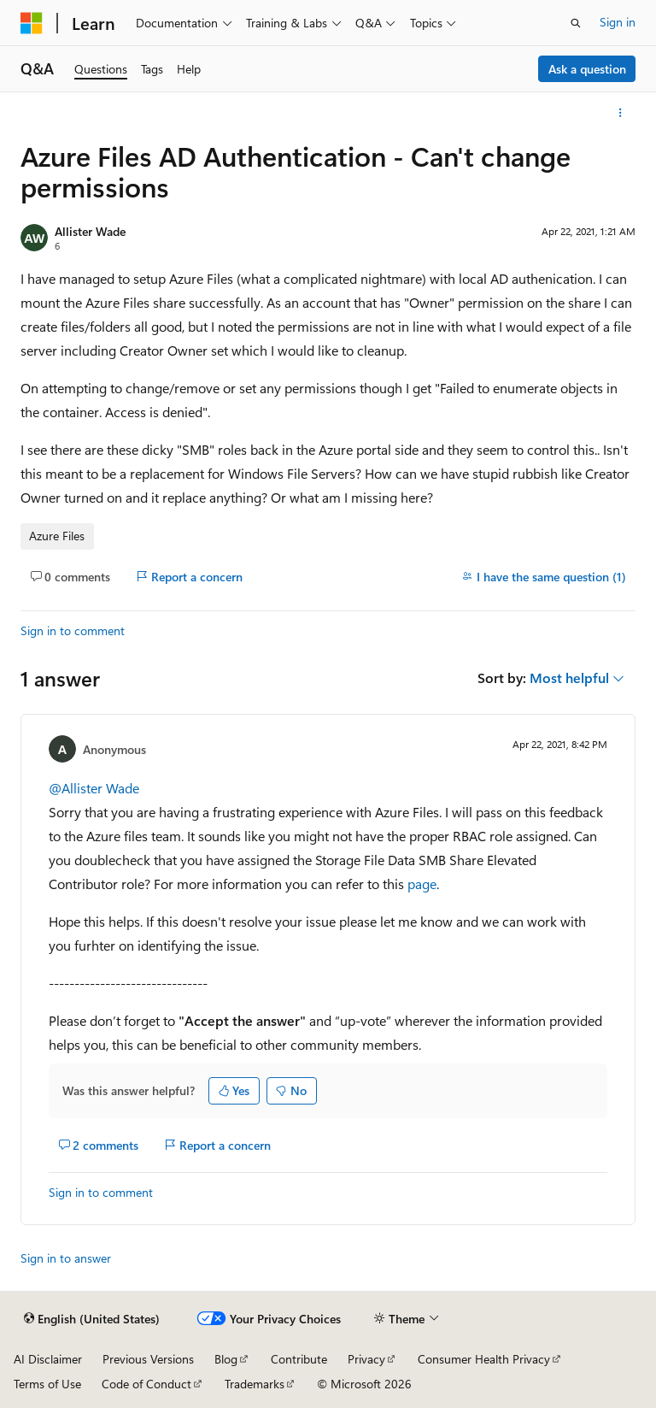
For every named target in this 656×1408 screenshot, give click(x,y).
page (421, 884)
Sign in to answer (65, 1258)
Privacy (366, 1359)
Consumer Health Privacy (484, 1359)
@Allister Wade (94, 788)
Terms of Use (47, 1384)
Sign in (618, 22)
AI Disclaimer (48, 1359)
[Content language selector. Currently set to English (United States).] (92, 1319)
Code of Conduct (146, 1384)
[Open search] (576, 23)
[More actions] (621, 113)
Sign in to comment (72, 630)
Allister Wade (90, 231)
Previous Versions (148, 1359)
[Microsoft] (31, 23)
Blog (225, 1359)
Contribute (299, 1359)
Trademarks (254, 1384)
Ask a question (587, 69)
